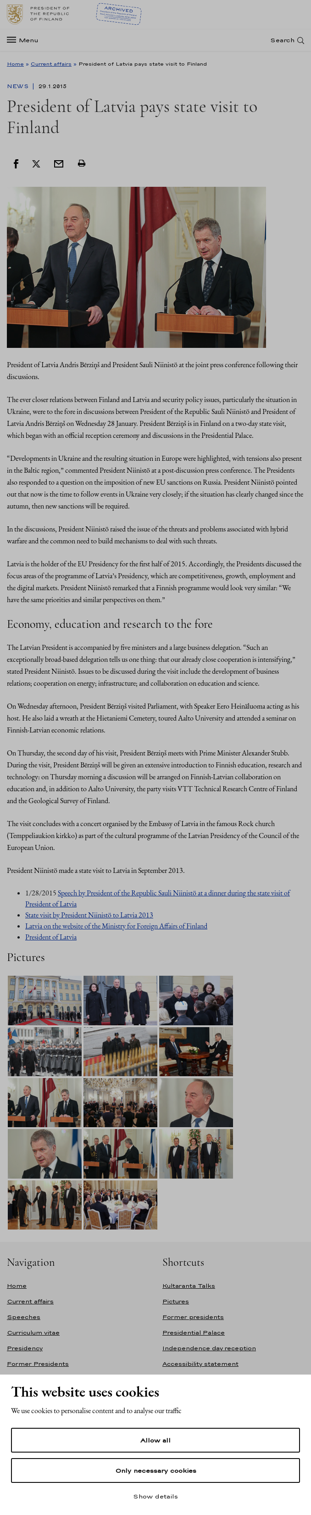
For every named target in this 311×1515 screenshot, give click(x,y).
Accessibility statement (200, 1364)
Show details (155, 1496)
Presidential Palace (193, 1332)
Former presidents (193, 1317)
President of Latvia (51, 937)
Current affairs (51, 64)
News (18, 86)
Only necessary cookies (155, 1470)
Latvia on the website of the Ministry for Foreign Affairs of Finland (116, 926)
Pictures (175, 1301)
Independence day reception (209, 1348)
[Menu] (25, 40)
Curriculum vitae (33, 1332)
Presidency (25, 1348)
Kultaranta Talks (188, 1286)
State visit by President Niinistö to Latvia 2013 (89, 915)
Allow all (155, 1440)
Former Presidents (38, 1364)
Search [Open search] (282, 40)
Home (15, 64)
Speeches (23, 1317)
